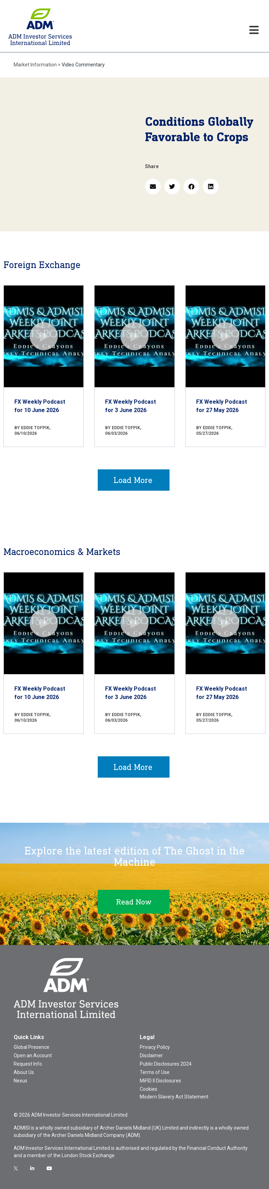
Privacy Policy (155, 1047)
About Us (24, 1072)
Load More (132, 480)
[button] (153, 186)
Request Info (28, 1064)
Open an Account (33, 1055)
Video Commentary (83, 64)
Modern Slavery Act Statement (174, 1097)
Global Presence (31, 1047)
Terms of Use (155, 1072)
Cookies (148, 1089)
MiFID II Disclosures (160, 1080)
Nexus (20, 1080)
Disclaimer (151, 1055)
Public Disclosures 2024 (166, 1064)
